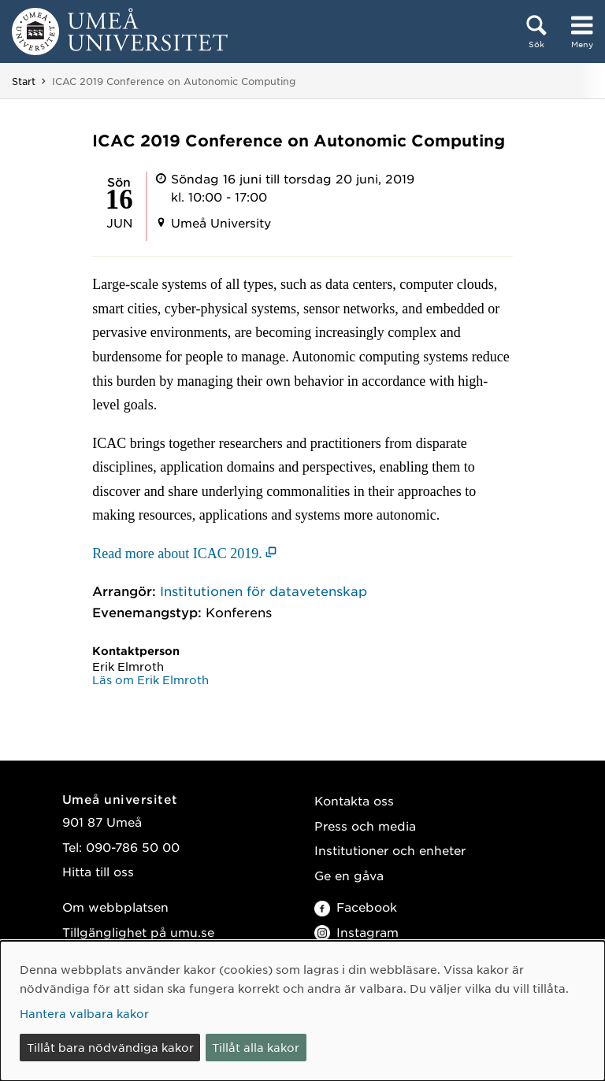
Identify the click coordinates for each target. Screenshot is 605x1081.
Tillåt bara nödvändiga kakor (110, 1047)
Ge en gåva (349, 875)
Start (23, 81)
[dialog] (302, 1011)
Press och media (365, 825)
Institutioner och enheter (390, 849)
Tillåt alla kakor (255, 1047)
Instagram (356, 931)
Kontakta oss (354, 800)
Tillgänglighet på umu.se (138, 931)
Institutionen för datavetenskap (263, 590)
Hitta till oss (98, 871)
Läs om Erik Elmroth (150, 679)
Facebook (355, 906)
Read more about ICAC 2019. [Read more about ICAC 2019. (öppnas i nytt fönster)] (177, 553)
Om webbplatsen (115, 906)
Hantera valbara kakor (84, 1013)
